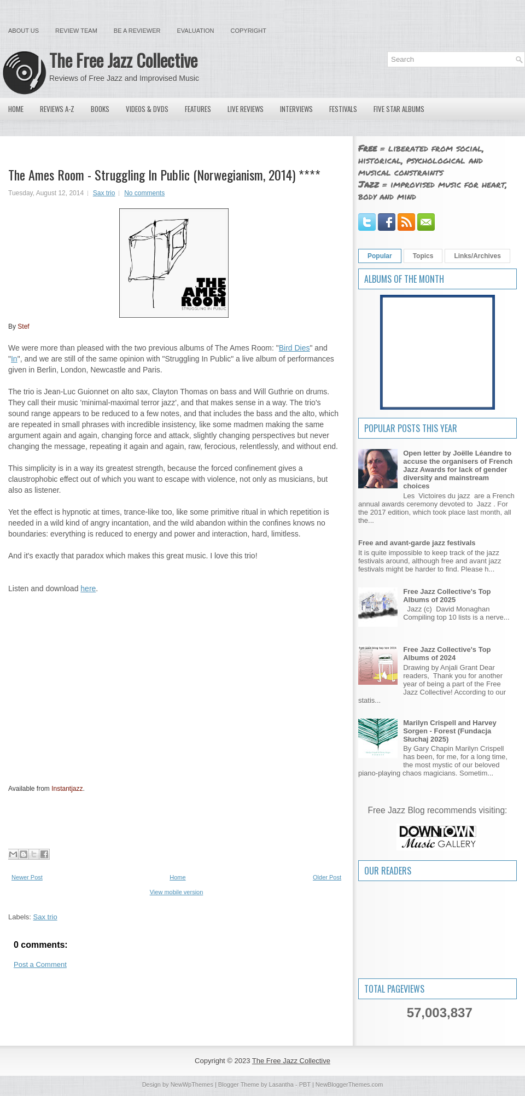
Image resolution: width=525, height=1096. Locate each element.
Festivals (343, 108)
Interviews (296, 108)
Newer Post (27, 877)
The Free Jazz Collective (123, 60)
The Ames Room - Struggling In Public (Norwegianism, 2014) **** (164, 174)
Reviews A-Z (57, 108)
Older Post (327, 877)
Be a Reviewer (137, 30)
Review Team (76, 30)
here (88, 588)
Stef (23, 326)
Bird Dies (294, 347)
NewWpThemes (192, 1084)
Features (198, 108)
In (14, 358)
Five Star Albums (399, 108)
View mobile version (176, 892)
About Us (23, 30)
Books (100, 108)
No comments (144, 193)
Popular (380, 256)
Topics (423, 256)
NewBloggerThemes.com (349, 1084)
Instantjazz (67, 788)
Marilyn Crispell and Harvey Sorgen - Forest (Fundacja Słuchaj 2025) (450, 731)
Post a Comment (40, 964)
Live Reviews (246, 108)
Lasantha (281, 1084)
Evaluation (195, 30)
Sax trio (104, 193)
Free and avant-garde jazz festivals (417, 543)
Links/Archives (477, 256)
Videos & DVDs (147, 108)
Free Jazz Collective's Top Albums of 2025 (447, 595)
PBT (305, 1084)
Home (16, 108)
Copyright (248, 30)
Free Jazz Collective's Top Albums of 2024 (447, 653)
